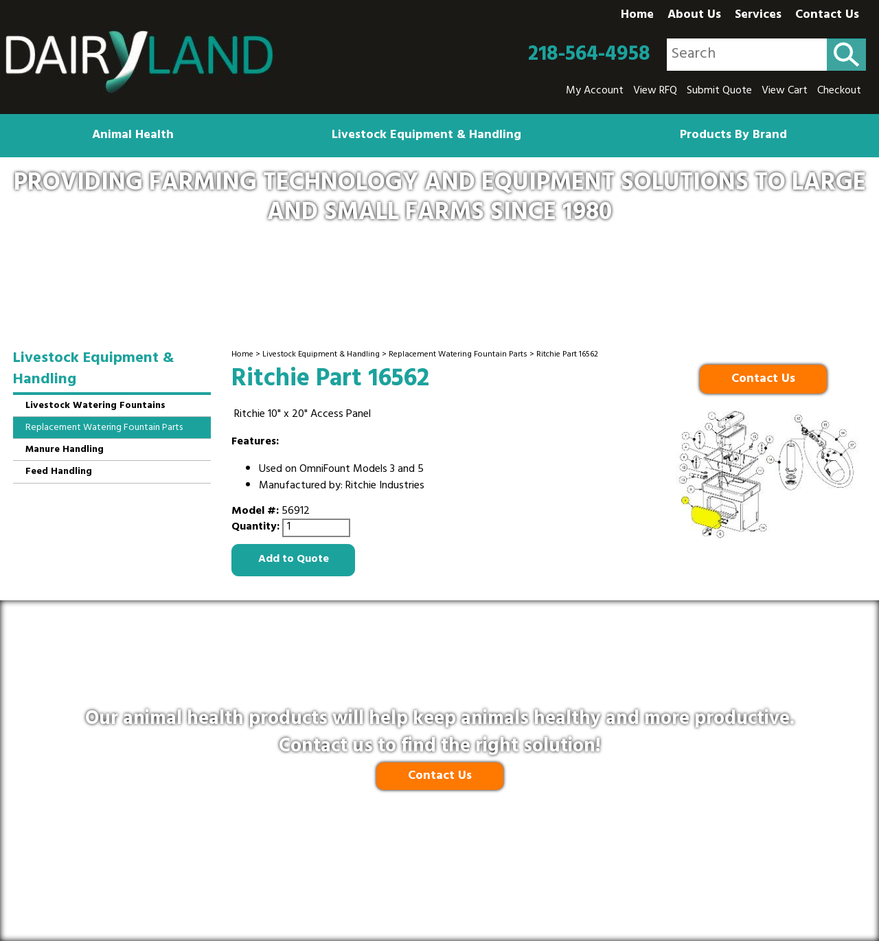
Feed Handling (58, 472)
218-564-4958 (589, 54)
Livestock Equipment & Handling (426, 136)
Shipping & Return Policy (391, 869)
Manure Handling (64, 450)
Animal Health (133, 136)
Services (758, 15)
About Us (694, 15)
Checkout (839, 91)
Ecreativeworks (469, 900)
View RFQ (655, 91)
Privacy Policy (283, 869)
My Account (595, 91)
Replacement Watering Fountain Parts (458, 355)
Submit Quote (719, 91)
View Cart (785, 91)
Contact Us (827, 15)
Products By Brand (733, 136)
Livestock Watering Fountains (95, 406)
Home (637, 15)
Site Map (608, 869)
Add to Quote (293, 559)
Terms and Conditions (519, 869)
